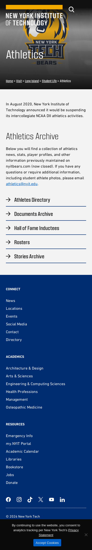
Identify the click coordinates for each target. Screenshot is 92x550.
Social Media (16, 324)
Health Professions (22, 391)
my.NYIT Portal (18, 443)
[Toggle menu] (83, 9)
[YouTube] (51, 499)
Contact (12, 332)
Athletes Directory (32, 199)
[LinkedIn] (62, 499)
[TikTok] (29, 499)
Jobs (10, 474)
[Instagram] (19, 499)
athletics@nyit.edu (22, 183)
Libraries (14, 459)
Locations (14, 308)
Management (17, 399)
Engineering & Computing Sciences (35, 383)
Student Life (49, 81)
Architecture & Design (24, 368)
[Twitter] (40, 499)
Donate (12, 482)
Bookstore (14, 467)
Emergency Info (19, 435)
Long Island (32, 81)
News (10, 300)
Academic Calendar (22, 451)
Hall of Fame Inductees (36, 228)
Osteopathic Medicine (24, 407)
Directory (14, 339)
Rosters (22, 242)
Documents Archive (33, 213)
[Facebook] (8, 499)
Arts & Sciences (19, 376)
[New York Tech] (34, 15)
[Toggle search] (71, 9)
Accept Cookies (47, 543)
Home (9, 81)
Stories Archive (29, 256)
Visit (19, 81)
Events (11, 316)
